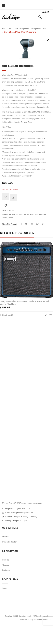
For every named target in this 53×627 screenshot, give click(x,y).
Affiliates (5, 537)
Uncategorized (7, 218)
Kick (44, 28)
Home (4, 28)
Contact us (6, 570)
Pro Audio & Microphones (19, 28)
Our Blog (5, 560)
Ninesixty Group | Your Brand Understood (35, 619)
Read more (7, 315)
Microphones (36, 28)
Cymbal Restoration (9, 542)
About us (5, 565)
